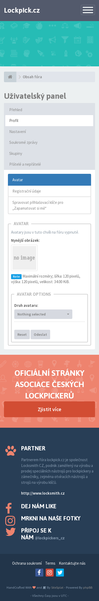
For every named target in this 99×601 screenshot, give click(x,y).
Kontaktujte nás (72, 563)
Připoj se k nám (43, 534)
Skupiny (15, 153)
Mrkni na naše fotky (51, 518)
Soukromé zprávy (23, 142)
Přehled (15, 109)
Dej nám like (38, 506)
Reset (22, 334)
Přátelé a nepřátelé (25, 164)
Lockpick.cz (22, 10)
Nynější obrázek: (25, 240)
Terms (50, 563)
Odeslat (40, 334)
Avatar (17, 179)
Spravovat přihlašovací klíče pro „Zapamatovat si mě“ (37, 205)
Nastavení (17, 131)
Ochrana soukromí (27, 563)
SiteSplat (56, 587)
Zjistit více (49, 409)
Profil (13, 120)
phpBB (87, 587)
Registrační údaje (26, 191)
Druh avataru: (26, 305)
